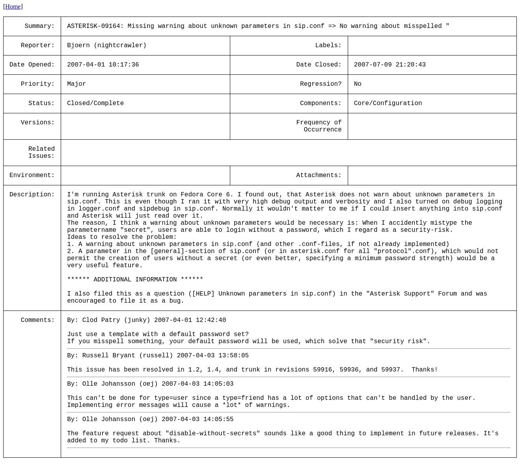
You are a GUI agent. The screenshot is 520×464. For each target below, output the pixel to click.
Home (13, 6)
